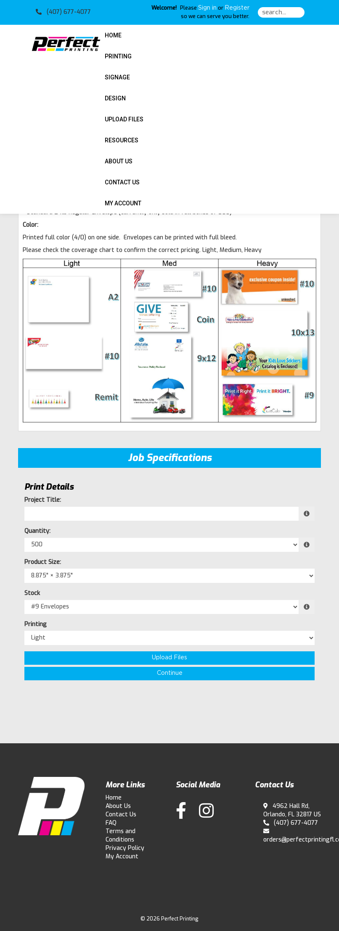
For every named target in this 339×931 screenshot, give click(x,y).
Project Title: (42, 500)
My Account (122, 856)
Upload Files (124, 119)
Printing (118, 56)
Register (237, 8)
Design (115, 98)
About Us (118, 161)
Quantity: (37, 531)
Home (114, 798)
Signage (117, 77)
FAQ (111, 823)
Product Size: (42, 562)
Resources (121, 140)
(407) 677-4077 (290, 823)
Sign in (207, 8)
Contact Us (122, 182)
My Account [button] (123, 203)
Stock (32, 593)
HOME (113, 35)
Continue (170, 673)
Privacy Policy (125, 848)
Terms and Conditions (120, 835)
